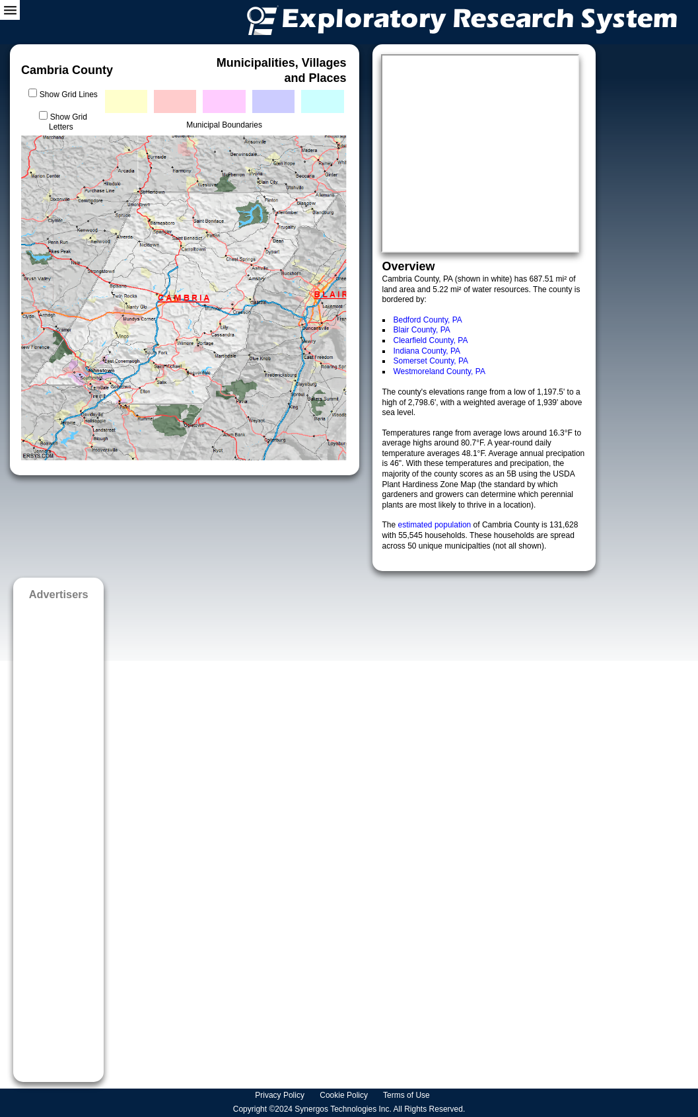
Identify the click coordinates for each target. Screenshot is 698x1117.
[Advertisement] (58, 837)
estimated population (435, 524)
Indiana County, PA (427, 351)
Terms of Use (407, 1095)
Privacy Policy (280, 1095)
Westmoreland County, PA (439, 371)
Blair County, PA (422, 329)
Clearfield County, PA (431, 340)
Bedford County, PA (428, 320)
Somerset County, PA (431, 361)
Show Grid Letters (68, 122)
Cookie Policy (345, 1095)
